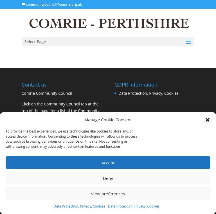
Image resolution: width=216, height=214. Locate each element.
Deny (108, 178)
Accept (108, 163)
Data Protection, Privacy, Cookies (79, 206)
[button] (207, 120)
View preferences (108, 194)
